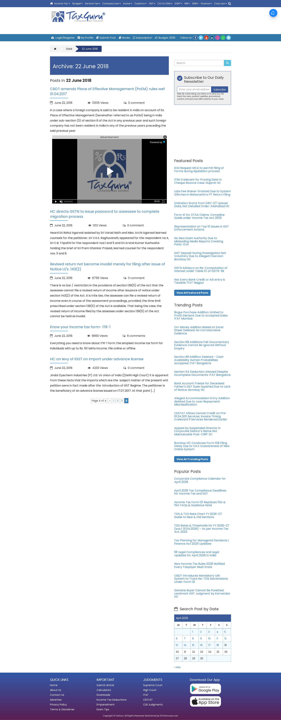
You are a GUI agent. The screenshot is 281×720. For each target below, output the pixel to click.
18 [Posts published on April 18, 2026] (217, 645)
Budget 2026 (165, 37)
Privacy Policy (58, 704)
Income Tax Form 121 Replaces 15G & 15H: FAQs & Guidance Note (199, 503)
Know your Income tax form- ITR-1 (80, 326)
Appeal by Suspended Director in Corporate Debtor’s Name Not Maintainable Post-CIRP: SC (197, 431)
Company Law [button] (111, 3)
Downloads (103, 695)
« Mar (177, 667)
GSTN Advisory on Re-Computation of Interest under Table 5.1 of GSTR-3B (200, 269)
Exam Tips (103, 709)
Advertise (56, 700)
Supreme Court (153, 685)
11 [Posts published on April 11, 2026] (217, 638)
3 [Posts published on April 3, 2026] (209, 632)
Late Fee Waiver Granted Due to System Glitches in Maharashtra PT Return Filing (202, 193)
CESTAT (148, 700)
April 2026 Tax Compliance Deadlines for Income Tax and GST (200, 492)
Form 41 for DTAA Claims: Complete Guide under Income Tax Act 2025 (199, 216)
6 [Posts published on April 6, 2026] (176, 638)
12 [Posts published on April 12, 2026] (225, 638)
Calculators (104, 690)
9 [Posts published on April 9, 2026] (201, 638)
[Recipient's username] (194, 89)
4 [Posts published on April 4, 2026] (217, 632)
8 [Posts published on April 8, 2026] (193, 638)
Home (54, 685)
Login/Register (63, 37)
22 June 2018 (90, 49)
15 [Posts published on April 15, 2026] (193, 645)
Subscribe (220, 89)
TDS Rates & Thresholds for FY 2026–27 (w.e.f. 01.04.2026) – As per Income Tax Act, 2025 (201, 528)
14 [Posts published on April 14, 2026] (185, 645)
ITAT (146, 695)
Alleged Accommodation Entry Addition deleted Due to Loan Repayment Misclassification (202, 401)
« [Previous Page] (109, 400)
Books (124, 37)
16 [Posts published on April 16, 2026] (201, 645)
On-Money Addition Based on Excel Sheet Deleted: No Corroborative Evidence (198, 330)
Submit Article (105, 685)
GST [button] (152, 3)
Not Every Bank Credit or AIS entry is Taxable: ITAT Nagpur (199, 281)
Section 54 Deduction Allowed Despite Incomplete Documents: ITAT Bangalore (202, 373)
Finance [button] (206, 3)
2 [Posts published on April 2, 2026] (201, 632)
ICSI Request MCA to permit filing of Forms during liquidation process (199, 169)
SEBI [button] (195, 3)
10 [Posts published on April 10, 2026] (209, 638)
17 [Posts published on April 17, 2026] (209, 645)
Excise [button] (127, 3)
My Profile (85, 37)
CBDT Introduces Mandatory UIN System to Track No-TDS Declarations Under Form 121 (201, 579)
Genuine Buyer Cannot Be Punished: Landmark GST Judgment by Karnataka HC (202, 593)
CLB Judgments (153, 704)
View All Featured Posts (192, 293)
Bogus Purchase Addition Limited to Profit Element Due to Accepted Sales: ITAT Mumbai (201, 315)
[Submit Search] (227, 63)
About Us (55, 690)
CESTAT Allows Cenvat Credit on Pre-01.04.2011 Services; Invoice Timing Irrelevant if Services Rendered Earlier (200, 416)
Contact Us (57, 695)
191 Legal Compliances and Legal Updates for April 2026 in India (196, 553)
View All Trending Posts (192, 459)
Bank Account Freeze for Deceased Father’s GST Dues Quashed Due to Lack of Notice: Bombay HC (202, 386)
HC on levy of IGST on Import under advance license (97, 359)
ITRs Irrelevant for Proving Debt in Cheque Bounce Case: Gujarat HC (198, 181)
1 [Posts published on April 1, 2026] (192, 632)
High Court (149, 690)
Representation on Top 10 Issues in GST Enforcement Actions (201, 228)
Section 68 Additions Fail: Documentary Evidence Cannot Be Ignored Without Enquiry (201, 345)
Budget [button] (77, 3)
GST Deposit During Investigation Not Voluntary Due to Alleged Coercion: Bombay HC (200, 256)
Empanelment (106, 704)
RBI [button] (187, 3)
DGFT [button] (178, 3)
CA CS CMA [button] (165, 3)
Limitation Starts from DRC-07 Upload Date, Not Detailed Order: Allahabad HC (202, 204)
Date (69, 49)
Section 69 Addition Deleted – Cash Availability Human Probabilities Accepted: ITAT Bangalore (198, 360)
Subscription (142, 37)
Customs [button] (140, 3)
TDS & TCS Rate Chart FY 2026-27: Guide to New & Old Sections (198, 515)
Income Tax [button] (62, 3)
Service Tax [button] (92, 3)
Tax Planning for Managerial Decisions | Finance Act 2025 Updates (201, 542)
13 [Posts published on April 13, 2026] (177, 645)
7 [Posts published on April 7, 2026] (184, 638)
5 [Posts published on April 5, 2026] (225, 632)
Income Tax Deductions (112, 700)
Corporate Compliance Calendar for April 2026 (200, 480)
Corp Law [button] (220, 3)
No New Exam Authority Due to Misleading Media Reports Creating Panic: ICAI (198, 241)
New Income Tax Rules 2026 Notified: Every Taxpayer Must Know (199, 565)
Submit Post (106, 37)
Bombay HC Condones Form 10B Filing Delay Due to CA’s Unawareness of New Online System (202, 446)
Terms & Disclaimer (62, 709)
